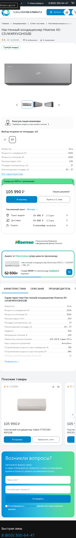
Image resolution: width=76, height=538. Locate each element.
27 (5, 139)
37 (12, 139)
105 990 (12, 423)
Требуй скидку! (11, 47)
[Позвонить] (71, 3)
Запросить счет (46, 439)
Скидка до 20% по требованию (19, 181)
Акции (5, 11)
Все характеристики (12, 174)
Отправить (38, 499)
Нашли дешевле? (61, 191)
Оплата (5, 19)
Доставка (16, 11)
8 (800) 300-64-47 (58, 3)
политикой (30, 506)
